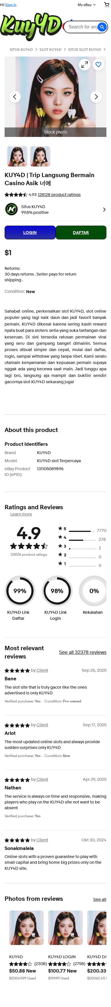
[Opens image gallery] (84, 64)
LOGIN (30, 232)
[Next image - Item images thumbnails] (96, 96)
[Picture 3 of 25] (40, 156)
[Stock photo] (17, 156)
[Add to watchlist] (98, 64)
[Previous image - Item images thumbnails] (15, 96)
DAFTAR (81, 232)
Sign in (10, 4)
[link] (103, 209)
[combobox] (85, 27)
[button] (102, 27)
